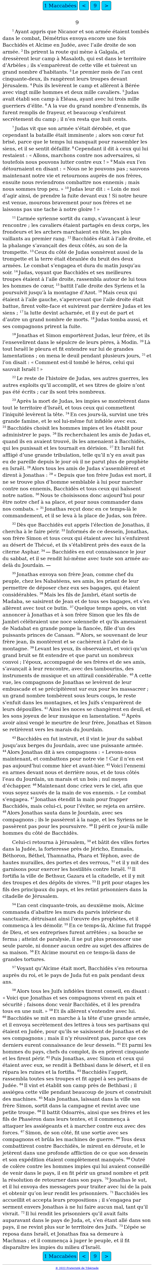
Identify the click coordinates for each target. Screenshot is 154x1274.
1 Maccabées (60, 5)
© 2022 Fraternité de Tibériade (77, 1268)
